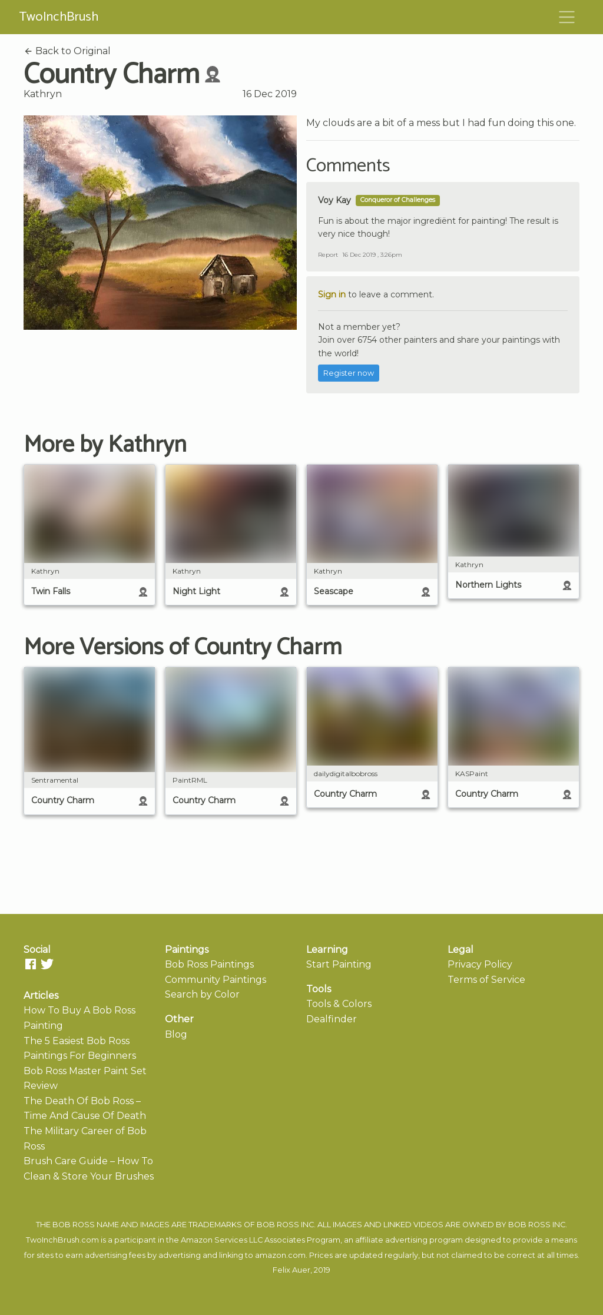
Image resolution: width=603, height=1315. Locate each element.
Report (328, 255)
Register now (348, 373)
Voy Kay (334, 200)
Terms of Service (486, 979)
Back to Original (67, 51)
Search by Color (202, 994)
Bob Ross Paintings (209, 964)
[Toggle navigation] (567, 17)
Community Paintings (215, 979)
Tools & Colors (339, 1003)
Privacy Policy (480, 964)
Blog (176, 1034)
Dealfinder (331, 1019)
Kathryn (43, 94)
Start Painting (339, 964)
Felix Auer (291, 1270)
